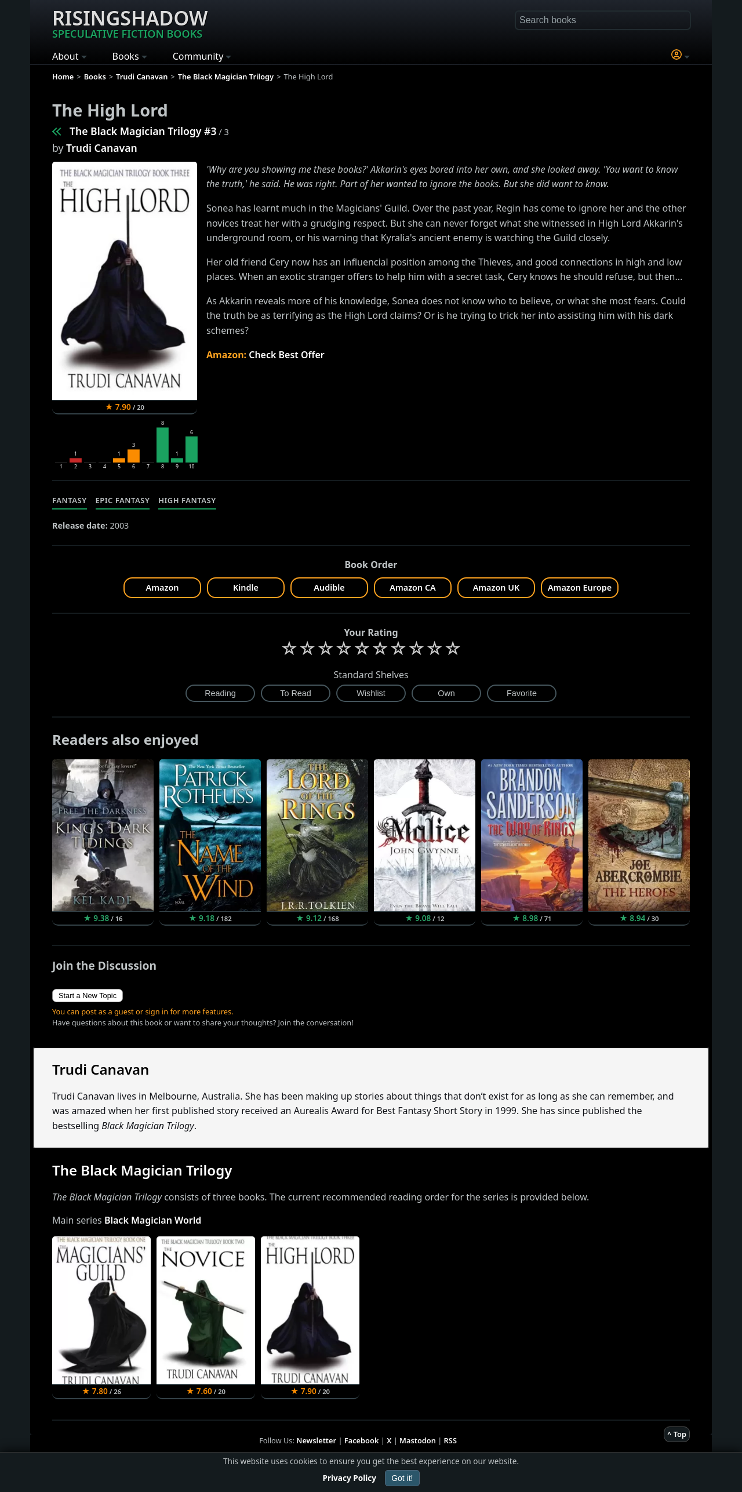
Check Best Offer (287, 354)
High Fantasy (187, 500)
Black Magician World (152, 1220)
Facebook (361, 1440)
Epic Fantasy (123, 500)
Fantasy (69, 500)
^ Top (676, 1434)
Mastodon (417, 1440)
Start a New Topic (88, 995)
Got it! (402, 1478)
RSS (450, 1440)
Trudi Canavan (101, 148)
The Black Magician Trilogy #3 (143, 131)
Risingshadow (130, 23)
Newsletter (316, 1440)
